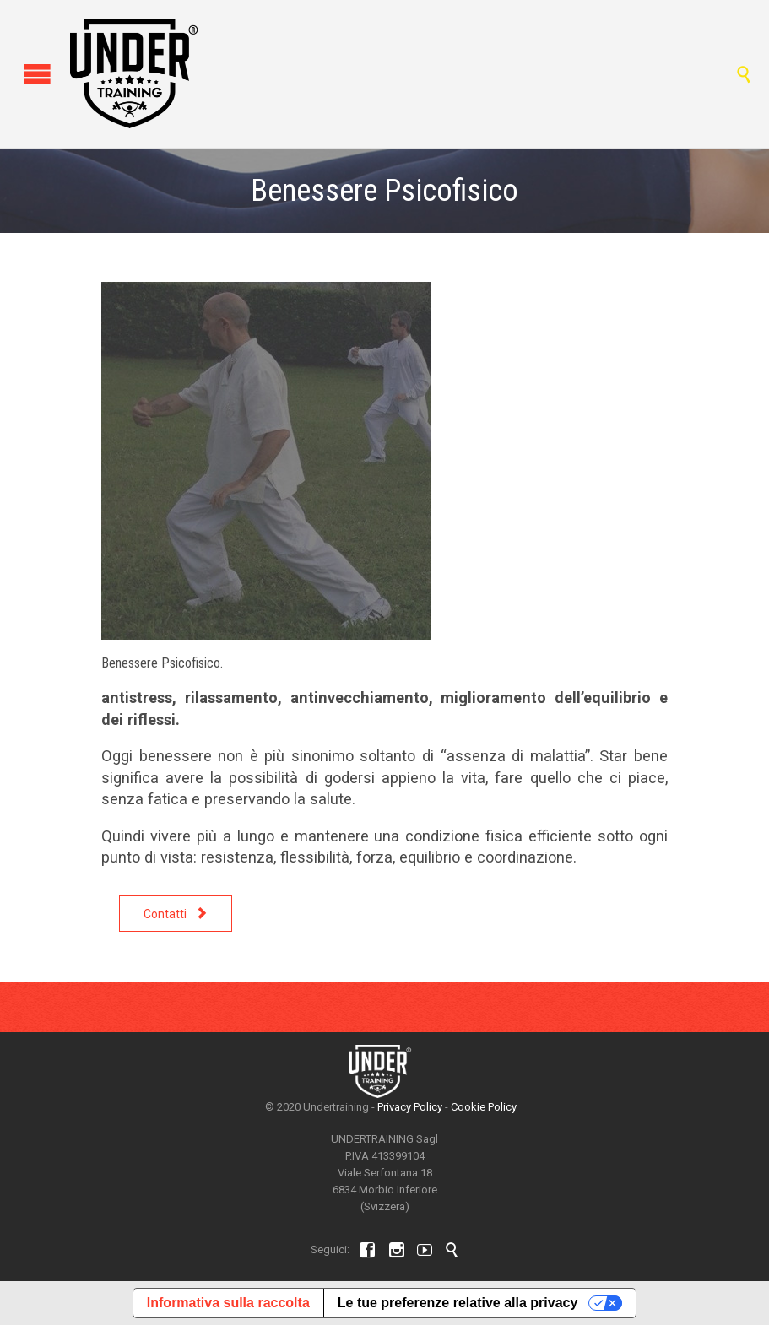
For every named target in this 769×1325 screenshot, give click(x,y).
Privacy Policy (409, 1107)
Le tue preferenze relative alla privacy (458, 1302)
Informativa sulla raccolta (228, 1302)
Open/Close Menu (31, 74)
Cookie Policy (484, 1107)
